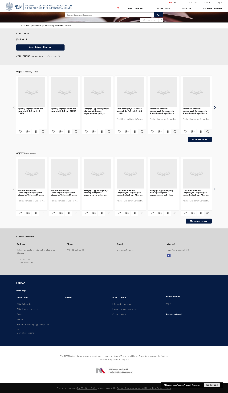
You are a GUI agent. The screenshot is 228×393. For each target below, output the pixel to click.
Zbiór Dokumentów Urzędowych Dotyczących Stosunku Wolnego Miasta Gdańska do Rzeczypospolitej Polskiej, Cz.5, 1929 (30, 192)
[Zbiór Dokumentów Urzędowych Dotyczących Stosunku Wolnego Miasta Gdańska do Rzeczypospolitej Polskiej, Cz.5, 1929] (31, 174)
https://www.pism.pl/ (178, 249)
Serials (20, 319)
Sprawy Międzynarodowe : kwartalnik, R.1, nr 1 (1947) (63, 109)
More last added (200, 139)
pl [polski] (175, 2)
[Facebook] (169, 255)
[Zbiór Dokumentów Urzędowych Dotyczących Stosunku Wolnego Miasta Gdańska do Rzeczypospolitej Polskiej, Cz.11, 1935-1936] (163, 92)
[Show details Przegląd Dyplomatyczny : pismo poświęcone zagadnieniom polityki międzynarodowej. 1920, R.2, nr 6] (108, 132)
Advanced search (149, 20)
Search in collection (40, 47)
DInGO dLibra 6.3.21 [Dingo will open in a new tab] (87, 388)
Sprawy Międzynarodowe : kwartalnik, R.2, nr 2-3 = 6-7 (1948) (129, 110)
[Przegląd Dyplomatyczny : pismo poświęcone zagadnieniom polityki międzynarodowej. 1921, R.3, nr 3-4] (163, 174)
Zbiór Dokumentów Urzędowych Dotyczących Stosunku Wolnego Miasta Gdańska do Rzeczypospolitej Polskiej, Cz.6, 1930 (195, 110)
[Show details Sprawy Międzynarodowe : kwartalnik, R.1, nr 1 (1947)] (75, 132)
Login (219, 2)
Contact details (119, 314)
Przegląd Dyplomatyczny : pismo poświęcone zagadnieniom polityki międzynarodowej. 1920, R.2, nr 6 (97, 110)
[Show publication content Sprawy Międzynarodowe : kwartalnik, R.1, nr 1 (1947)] (68, 132)
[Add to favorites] (20, 132)
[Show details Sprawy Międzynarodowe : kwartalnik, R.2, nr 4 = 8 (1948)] (42, 132)
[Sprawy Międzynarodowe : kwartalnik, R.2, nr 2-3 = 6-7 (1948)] (130, 92)
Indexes (186, 8)
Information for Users (122, 304)
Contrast (193, 2)
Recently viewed (212, 8)
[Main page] (117, 8)
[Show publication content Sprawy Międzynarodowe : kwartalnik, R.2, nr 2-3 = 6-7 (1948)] (134, 132)
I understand (212, 385)
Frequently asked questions (124, 309)
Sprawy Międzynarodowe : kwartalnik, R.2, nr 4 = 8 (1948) (30, 110)
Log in (169, 303)
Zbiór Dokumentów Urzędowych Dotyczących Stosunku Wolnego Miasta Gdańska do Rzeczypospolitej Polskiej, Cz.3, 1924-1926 (195, 192)
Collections (163, 8)
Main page (21, 290)
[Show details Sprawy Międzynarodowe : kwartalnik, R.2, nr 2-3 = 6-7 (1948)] (141, 132)
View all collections (25, 332)
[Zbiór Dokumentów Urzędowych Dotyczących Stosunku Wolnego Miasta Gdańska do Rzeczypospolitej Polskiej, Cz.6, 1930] (196, 92)
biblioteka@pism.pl (125, 249)
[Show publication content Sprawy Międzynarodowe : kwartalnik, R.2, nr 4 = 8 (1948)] (35, 132)
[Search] (158, 14)
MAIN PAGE (25, 25)
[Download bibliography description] (28, 132)
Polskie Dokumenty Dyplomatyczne (33, 324)
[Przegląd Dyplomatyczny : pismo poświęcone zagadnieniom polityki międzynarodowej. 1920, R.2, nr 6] (97, 92)
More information (193, 385)
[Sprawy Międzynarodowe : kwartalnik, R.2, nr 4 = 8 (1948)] (31, 92)
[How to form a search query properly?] (161, 20)
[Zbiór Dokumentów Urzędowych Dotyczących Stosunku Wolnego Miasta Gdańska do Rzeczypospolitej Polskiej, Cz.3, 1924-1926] (196, 174)
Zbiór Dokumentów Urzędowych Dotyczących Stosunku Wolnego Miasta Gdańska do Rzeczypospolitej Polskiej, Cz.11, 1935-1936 (162, 110)
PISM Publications (25, 304)
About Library (135, 8)
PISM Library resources (53, 25)
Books (20, 314)
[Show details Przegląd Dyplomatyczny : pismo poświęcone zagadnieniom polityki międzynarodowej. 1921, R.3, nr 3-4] (174, 213)
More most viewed (199, 221)
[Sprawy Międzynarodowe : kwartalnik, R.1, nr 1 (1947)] (64, 92)
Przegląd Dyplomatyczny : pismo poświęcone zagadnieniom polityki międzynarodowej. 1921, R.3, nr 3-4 (163, 192)
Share (207, 2)
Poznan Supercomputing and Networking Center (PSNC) (144, 388)
